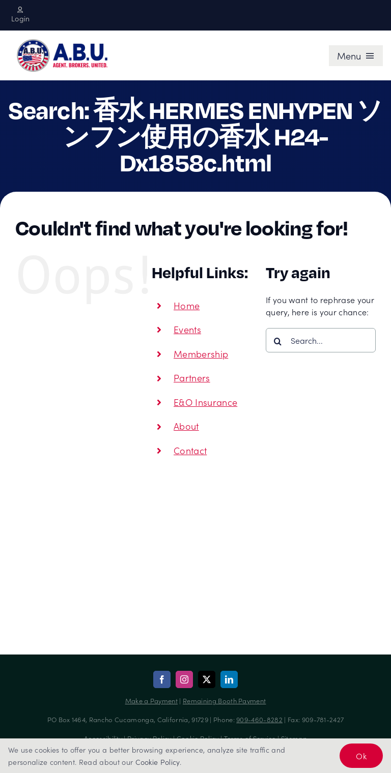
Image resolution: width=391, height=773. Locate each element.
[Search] (278, 341)
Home (187, 305)
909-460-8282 (259, 719)
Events (187, 329)
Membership (201, 353)
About (186, 426)
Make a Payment (151, 700)
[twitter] (206, 679)
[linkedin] (229, 679)
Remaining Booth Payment (224, 700)
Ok (361, 755)
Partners (192, 377)
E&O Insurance (205, 402)
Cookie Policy (157, 762)
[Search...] (321, 340)
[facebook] (162, 679)
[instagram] (184, 679)
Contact (190, 450)
